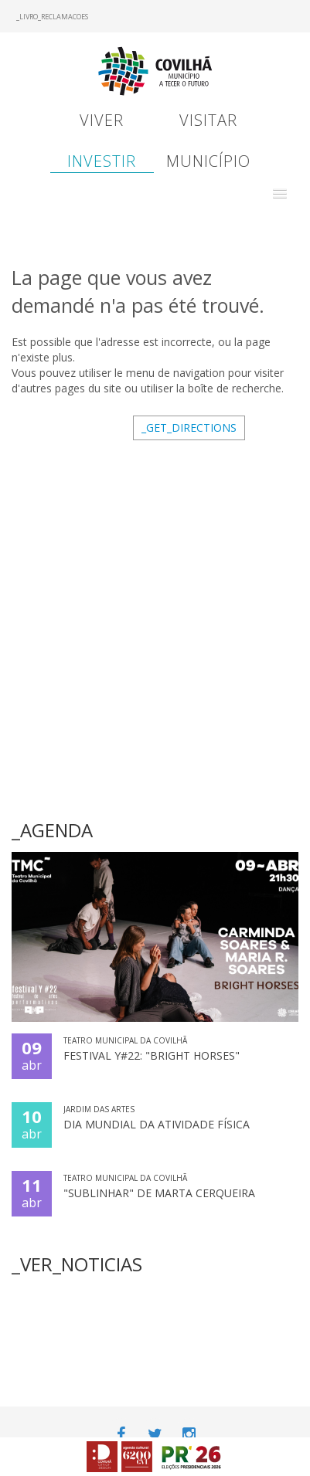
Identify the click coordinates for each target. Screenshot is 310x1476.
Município (208, 161)
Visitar (208, 120)
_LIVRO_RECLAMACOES (52, 17)
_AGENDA (52, 830)
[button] (280, 194)
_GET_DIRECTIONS (189, 427)
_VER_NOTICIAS (77, 1264)
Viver (102, 120)
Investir (101, 161)
